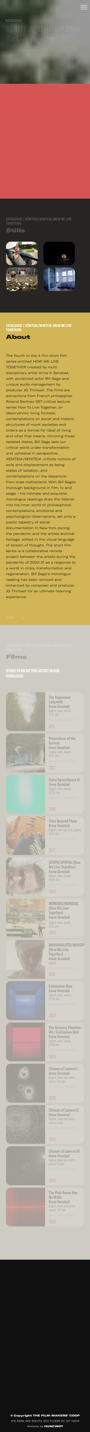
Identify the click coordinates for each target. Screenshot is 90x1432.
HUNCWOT (53, 1426)
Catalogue (14, 325)
